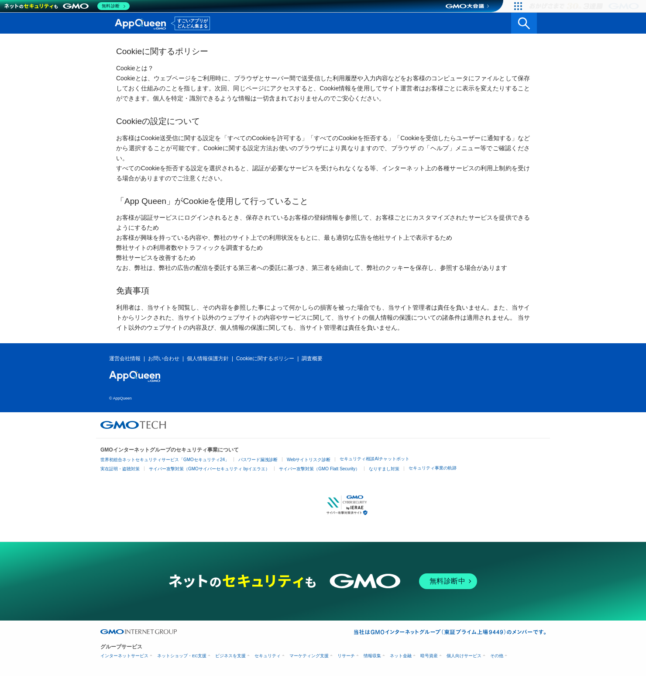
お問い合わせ (163, 358)
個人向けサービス (464, 655)
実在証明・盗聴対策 (120, 468)
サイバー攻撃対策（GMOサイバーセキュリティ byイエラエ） (209, 468)
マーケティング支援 (309, 655)
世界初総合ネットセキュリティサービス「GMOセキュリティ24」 (164, 459)
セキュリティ (267, 655)
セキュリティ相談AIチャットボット (374, 458)
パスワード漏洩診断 (258, 459)
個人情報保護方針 (208, 358)
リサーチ (346, 655)
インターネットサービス (124, 655)
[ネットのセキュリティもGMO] (67, 6)
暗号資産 (429, 655)
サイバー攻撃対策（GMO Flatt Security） (319, 468)
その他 (496, 655)
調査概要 (312, 358)
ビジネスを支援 (230, 655)
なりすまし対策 (384, 468)
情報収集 (372, 655)
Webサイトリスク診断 (308, 459)
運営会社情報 (125, 358)
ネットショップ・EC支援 (181, 655)
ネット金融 (401, 655)
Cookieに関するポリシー (265, 358)
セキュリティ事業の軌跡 (433, 468)
